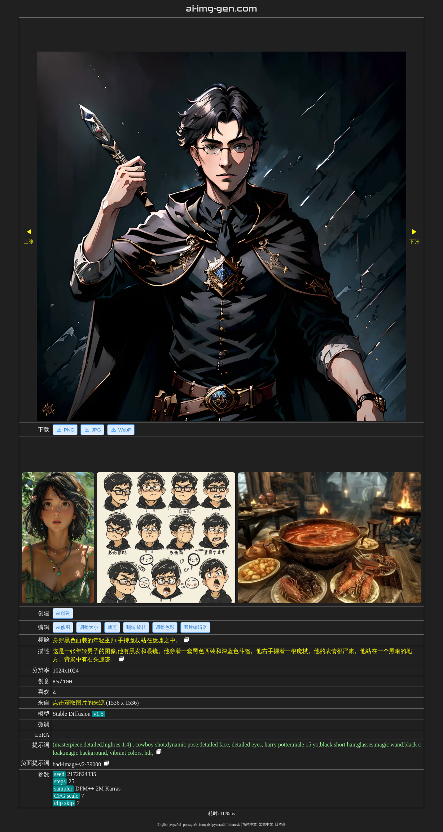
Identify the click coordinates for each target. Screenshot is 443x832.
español (175, 825)
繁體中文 (266, 824)
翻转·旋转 (136, 627)
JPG (92, 429)
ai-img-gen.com (222, 8)
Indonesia (234, 825)
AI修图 (63, 627)
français (205, 825)
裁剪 (112, 627)
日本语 (280, 824)
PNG (65, 429)
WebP (120, 429)
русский (218, 825)
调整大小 (88, 627)
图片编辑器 (195, 627)
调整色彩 (164, 627)
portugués (190, 825)
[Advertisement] (201, 35)
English (162, 825)
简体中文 (249, 824)
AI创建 (63, 613)
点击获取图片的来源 (79, 703)
